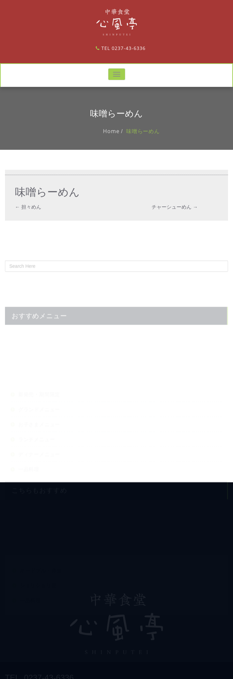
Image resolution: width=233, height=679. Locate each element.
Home (116, 131)
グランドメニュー (39, 427)
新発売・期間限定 (39, 412)
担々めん (28, 206)
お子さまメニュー (39, 442)
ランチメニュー (36, 457)
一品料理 (28, 487)
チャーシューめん (175, 206)
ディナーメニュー (39, 472)
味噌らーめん (148, 131)
